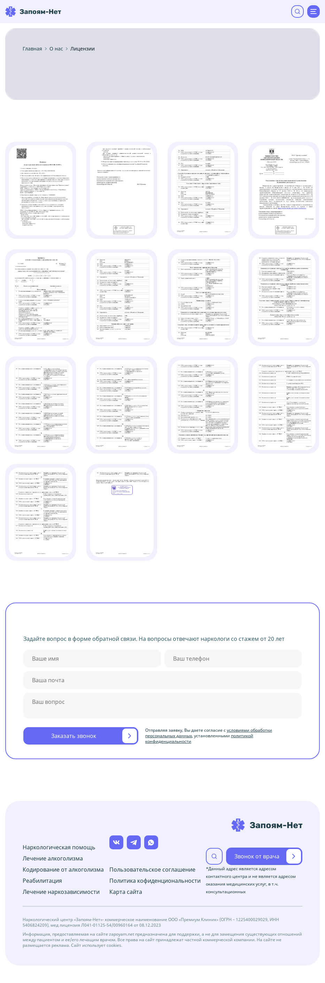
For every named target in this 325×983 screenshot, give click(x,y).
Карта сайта (125, 892)
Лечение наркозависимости (61, 892)
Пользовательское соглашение (152, 869)
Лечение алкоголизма (53, 858)
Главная (32, 49)
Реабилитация (42, 880)
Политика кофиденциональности (155, 880)
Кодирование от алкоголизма (63, 869)
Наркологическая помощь (59, 847)
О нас (56, 49)
